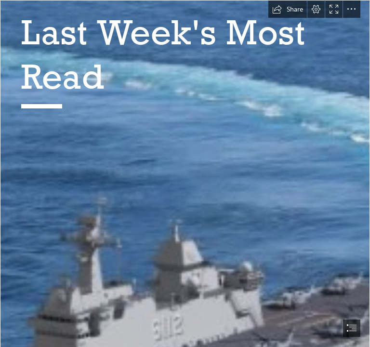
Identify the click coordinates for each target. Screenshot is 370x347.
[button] (287, 9)
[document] (185, 173)
